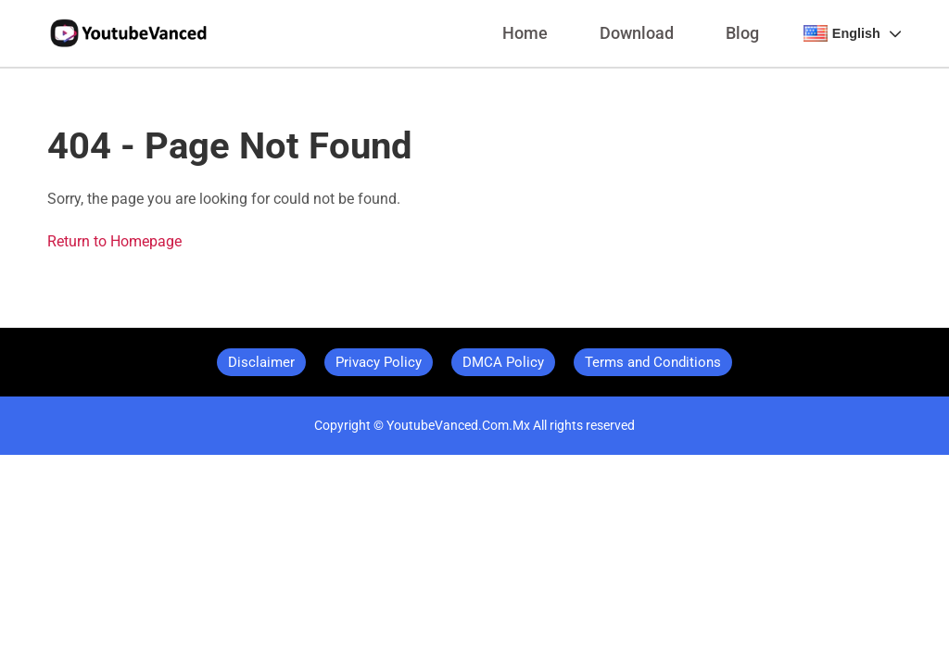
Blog (742, 33)
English (852, 33)
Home (525, 33)
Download (637, 33)
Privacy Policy (378, 362)
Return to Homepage (114, 241)
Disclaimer (261, 362)
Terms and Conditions (653, 362)
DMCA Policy (503, 362)
